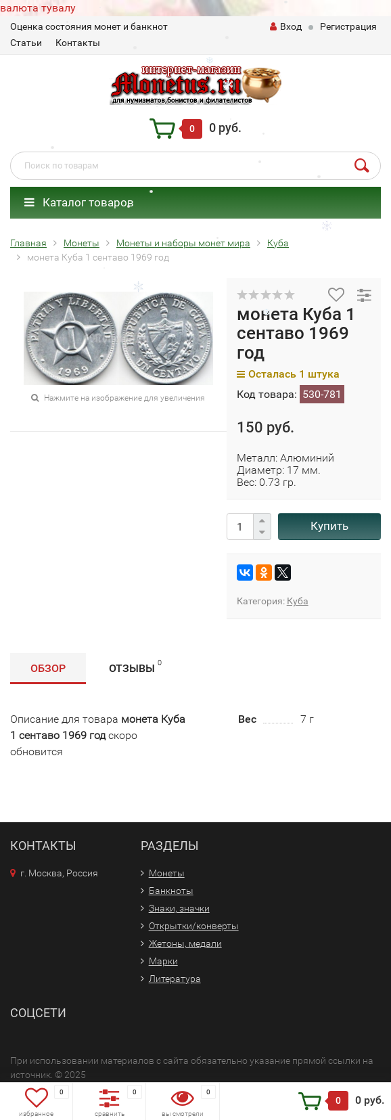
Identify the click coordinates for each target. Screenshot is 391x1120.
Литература (175, 978)
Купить (329, 526)
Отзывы (135, 666)
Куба (297, 601)
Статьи (26, 42)
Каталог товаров (79, 202)
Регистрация (348, 26)
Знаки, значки (179, 908)
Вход (286, 26)
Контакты (77, 42)
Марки (163, 961)
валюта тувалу (38, 7)
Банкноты (171, 890)
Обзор (48, 668)
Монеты (167, 873)
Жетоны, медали (185, 943)
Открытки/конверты (194, 925)
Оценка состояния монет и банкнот (89, 26)
